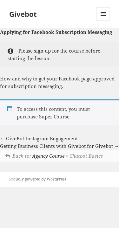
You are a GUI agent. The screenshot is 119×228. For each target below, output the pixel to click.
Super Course (54, 116)
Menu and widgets (103, 20)
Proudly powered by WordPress (37, 179)
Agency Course (48, 156)
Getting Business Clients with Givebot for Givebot (59, 146)
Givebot (23, 14)
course (76, 51)
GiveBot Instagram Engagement (39, 138)
